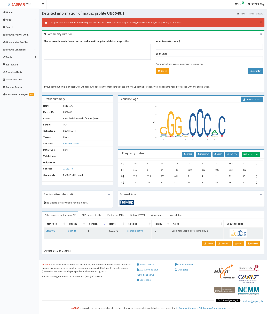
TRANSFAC (203, 154)
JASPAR (188, 154)
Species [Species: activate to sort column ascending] (132, 223)
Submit (255, 70)
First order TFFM (115, 215)
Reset (162, 70)
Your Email (161, 53)
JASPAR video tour (147, 269)
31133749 (68, 168)
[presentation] (69, 72)
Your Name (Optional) (168, 41)
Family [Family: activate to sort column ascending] (158, 223)
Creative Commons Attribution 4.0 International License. (205, 308)
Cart (239, 4)
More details (176, 215)
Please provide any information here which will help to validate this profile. (86, 41)
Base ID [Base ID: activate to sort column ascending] (73, 223)
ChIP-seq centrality (91, 215)
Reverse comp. (251, 154)
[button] (42, 4)
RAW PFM (232, 154)
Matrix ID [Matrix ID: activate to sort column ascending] (52, 223)
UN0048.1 (50, 230)
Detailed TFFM (137, 215)
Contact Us (144, 279)
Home (241, 13)
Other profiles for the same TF (60, 215)
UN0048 (72, 230)
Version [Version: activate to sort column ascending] (93, 223)
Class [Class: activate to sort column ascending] (176, 223)
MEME (218, 154)
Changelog (182, 269)
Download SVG (252, 99)
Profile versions (184, 264)
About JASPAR (145, 264)
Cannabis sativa (71, 143)
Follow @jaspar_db (253, 301)
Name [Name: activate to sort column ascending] (112, 223)
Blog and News (145, 274)
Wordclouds (157, 215)
